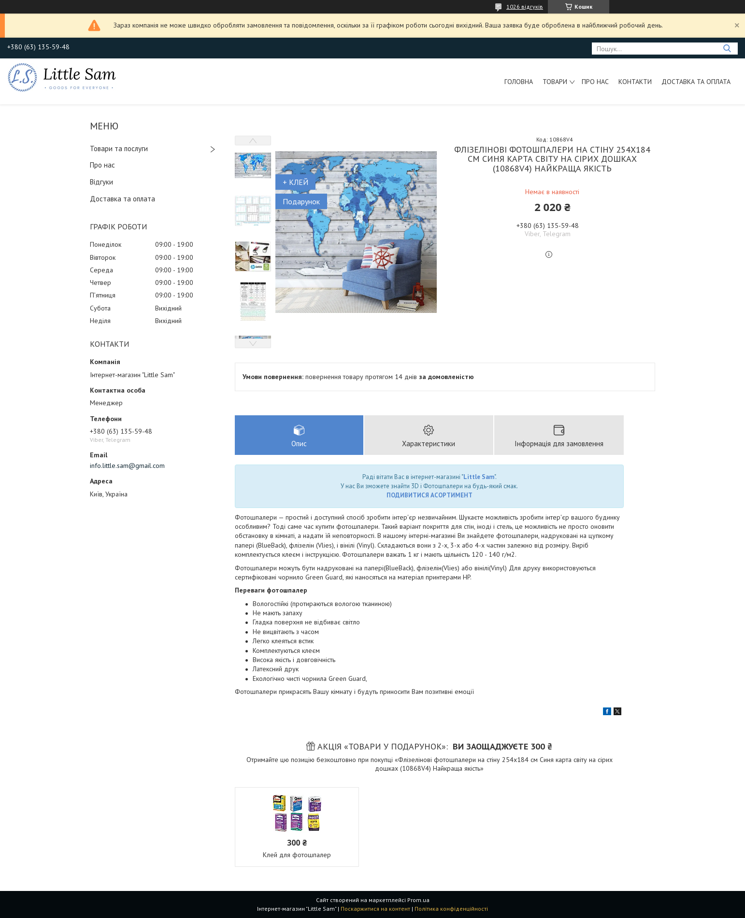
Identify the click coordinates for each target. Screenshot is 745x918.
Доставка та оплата (696, 81)
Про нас (595, 81)
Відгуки (101, 181)
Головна (518, 81)
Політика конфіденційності (451, 908)
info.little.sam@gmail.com (127, 465)
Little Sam (478, 477)
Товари (555, 81)
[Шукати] (727, 48)
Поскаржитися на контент (375, 908)
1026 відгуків (524, 6)
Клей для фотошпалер (297, 854)
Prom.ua (418, 900)
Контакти (635, 81)
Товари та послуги (119, 148)
